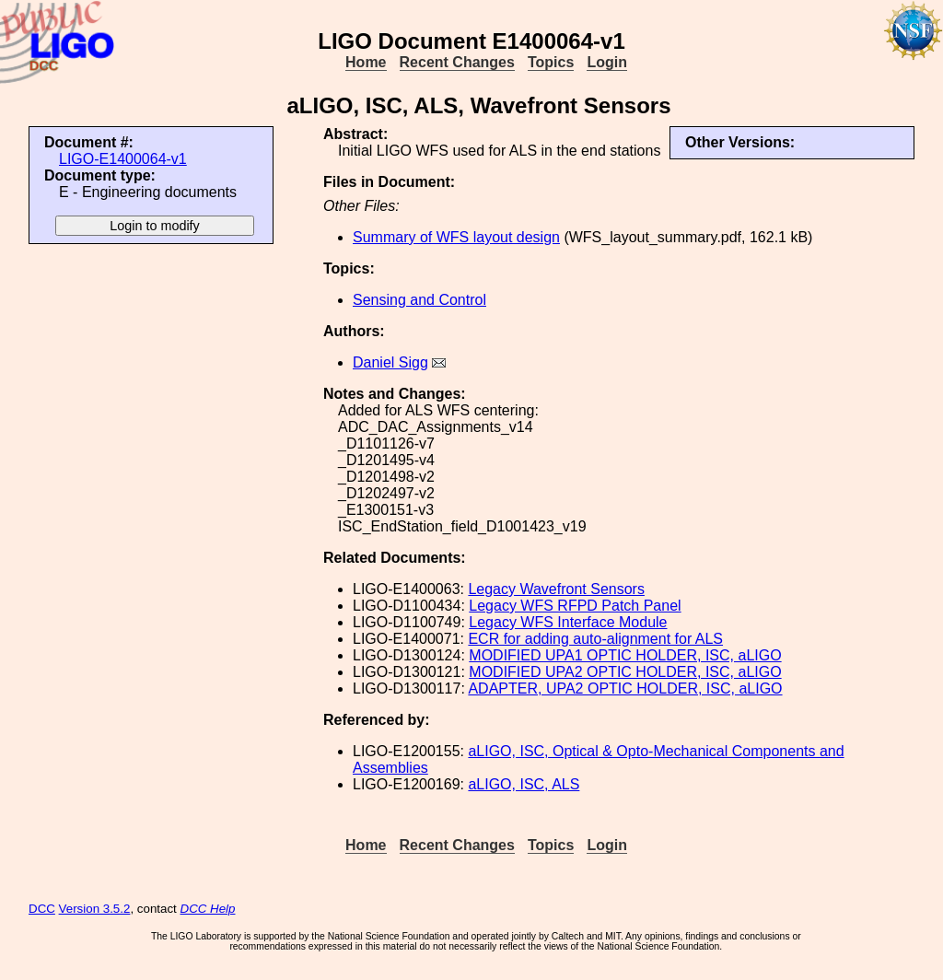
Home (365, 62)
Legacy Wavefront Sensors (556, 589)
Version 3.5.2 (95, 909)
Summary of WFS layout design (456, 237)
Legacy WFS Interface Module (568, 622)
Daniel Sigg (390, 362)
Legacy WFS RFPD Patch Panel (575, 605)
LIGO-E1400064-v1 (123, 159)
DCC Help (208, 909)
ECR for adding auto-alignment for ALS (595, 639)
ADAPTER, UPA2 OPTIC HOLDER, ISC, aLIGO (625, 688)
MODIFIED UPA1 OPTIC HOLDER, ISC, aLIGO (625, 655)
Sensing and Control (419, 300)
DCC (42, 909)
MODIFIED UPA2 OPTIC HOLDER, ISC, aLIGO (625, 672)
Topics (551, 62)
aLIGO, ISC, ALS (523, 784)
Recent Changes (457, 62)
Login (607, 62)
